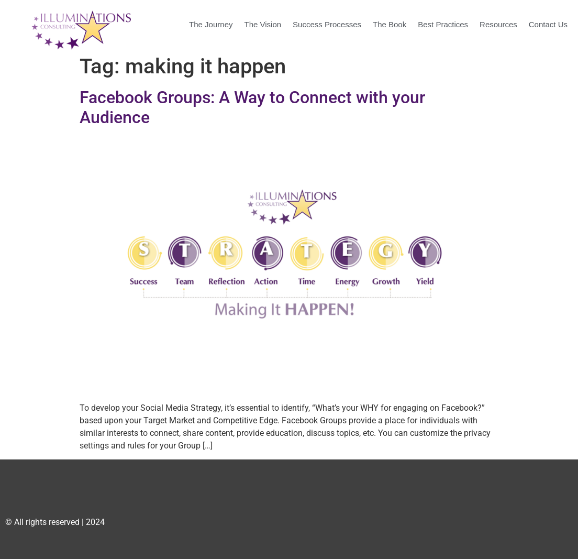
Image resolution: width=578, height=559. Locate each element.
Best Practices (443, 24)
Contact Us (548, 24)
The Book (389, 24)
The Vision (262, 24)
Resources (498, 24)
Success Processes (327, 24)
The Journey (210, 24)
